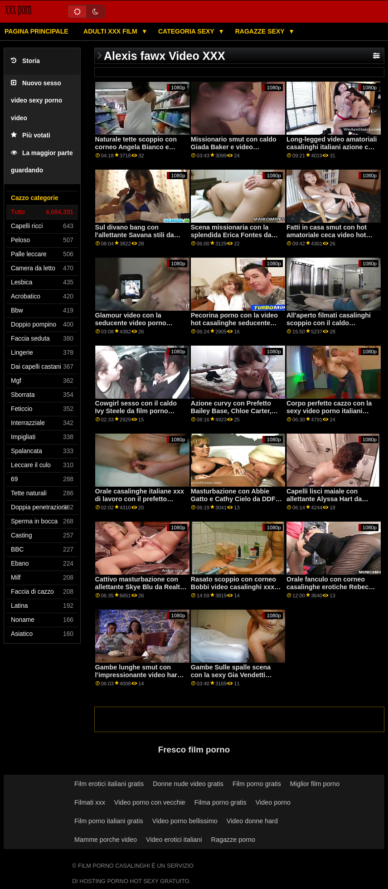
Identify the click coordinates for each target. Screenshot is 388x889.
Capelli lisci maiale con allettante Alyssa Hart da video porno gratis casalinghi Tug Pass (331, 503)
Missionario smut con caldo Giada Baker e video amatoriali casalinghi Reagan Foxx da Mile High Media (236, 151)
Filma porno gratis (220, 802)
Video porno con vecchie (149, 802)
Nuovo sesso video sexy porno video (36, 101)
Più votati (30, 135)
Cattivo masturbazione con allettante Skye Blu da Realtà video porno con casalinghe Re (139, 591)
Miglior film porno (315, 783)
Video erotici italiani (174, 839)
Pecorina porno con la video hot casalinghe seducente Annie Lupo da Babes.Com (234, 323)
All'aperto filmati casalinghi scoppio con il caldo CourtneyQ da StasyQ (328, 323)
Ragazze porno (233, 839)
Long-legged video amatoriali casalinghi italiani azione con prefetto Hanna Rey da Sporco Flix (331, 151)
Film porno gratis (257, 783)
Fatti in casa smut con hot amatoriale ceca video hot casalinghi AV (326, 235)
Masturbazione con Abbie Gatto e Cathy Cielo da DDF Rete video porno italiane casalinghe (233, 503)
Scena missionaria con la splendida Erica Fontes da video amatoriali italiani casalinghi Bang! (231, 239)
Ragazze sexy (260, 31)
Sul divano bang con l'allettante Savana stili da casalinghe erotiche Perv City (140, 235)
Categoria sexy (187, 31)
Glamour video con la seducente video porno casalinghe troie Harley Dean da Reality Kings (139, 327)
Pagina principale (36, 31)
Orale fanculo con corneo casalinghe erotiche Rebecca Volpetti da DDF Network (331, 587)
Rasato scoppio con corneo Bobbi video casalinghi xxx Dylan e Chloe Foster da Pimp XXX (237, 591)
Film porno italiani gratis (108, 821)
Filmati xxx (89, 802)
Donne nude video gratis (188, 783)
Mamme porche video (105, 839)
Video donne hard (252, 821)
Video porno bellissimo (185, 821)
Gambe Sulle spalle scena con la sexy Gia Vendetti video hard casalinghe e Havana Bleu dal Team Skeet (235, 679)
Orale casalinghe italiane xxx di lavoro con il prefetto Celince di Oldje (139, 499)
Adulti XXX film (111, 31)
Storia (25, 61)
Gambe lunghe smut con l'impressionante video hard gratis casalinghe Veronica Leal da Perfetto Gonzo (138, 679)
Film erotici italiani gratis (109, 783)
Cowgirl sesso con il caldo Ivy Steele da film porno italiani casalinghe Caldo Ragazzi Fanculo (136, 415)
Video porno (273, 802)
